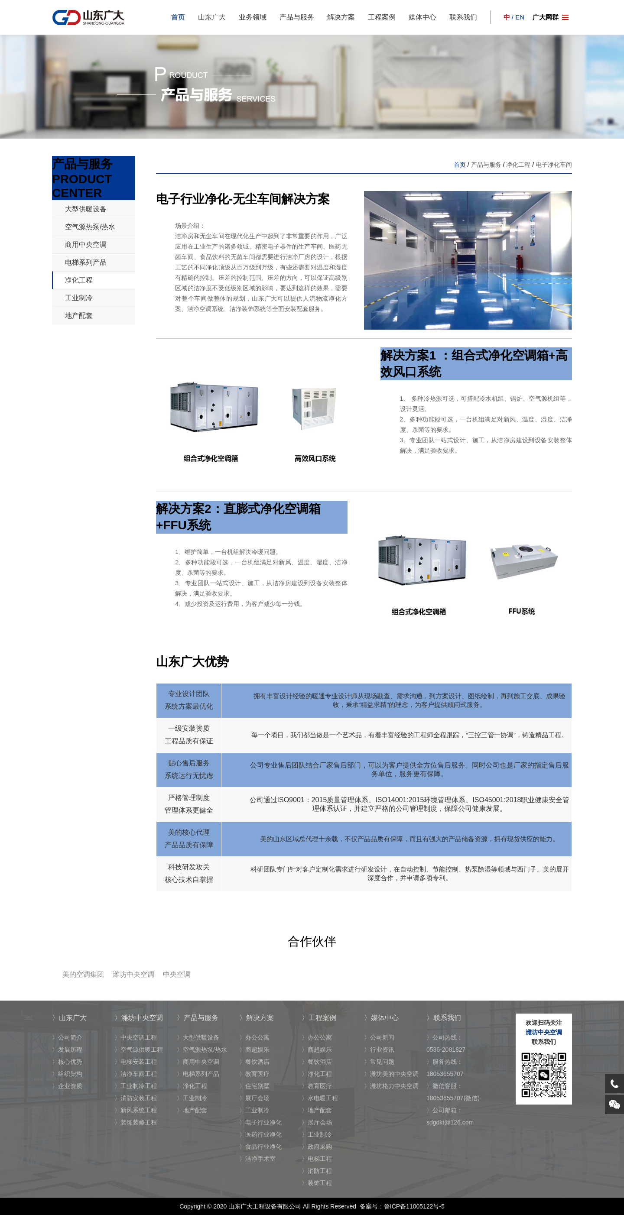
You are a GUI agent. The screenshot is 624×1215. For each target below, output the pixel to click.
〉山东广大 (69, 1017)
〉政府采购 (317, 1146)
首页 (178, 17)
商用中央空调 (86, 244)
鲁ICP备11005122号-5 (414, 1206)
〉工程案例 (319, 1017)
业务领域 (252, 17)
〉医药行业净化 (260, 1134)
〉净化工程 (192, 1085)
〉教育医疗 (254, 1073)
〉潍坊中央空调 (138, 1017)
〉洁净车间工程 (135, 1073)
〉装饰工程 (317, 1182)
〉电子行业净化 (260, 1122)
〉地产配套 (192, 1110)
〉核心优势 (67, 1061)
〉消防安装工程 (135, 1098)
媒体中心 (422, 17)
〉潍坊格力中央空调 (391, 1085)
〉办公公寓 (254, 1037)
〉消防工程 (317, 1170)
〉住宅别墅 (254, 1085)
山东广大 (212, 17)
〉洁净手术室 (257, 1158)
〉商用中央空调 (198, 1061)
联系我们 (463, 17)
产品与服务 (297, 17)
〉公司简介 (67, 1037)
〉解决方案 (256, 1017)
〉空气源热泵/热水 (202, 1049)
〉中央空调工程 (135, 1037)
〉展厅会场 (254, 1098)
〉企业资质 (67, 1085)
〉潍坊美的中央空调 (391, 1073)
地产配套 (79, 315)
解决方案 (341, 17)
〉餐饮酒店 (254, 1061)
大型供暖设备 (86, 209)
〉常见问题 (379, 1061)
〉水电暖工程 (320, 1098)
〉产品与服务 (197, 1017)
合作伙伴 (312, 941)
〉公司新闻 (379, 1037)
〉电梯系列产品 (198, 1073)
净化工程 (79, 280)
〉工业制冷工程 (135, 1085)
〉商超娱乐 (254, 1049)
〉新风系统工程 (135, 1110)
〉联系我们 (443, 1017)
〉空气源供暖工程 (138, 1049)
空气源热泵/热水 (90, 226)
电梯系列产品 (86, 262)
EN (519, 17)
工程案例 (382, 17)
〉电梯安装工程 (135, 1061)
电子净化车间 (554, 164)
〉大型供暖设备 (198, 1037)
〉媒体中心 (381, 1017)
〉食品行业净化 (260, 1146)
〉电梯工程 (317, 1158)
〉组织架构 (67, 1073)
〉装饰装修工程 (135, 1122)
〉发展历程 (67, 1049)
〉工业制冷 (192, 1098)
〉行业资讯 (379, 1049)
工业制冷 (79, 297)
